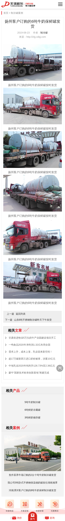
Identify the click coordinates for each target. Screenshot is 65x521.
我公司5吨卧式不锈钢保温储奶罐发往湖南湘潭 (33, 482)
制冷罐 (44, 32)
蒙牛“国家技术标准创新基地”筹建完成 (29, 372)
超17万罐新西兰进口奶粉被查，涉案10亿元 (32, 358)
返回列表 (20, 313)
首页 (5, 13)
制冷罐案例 (17, 13)
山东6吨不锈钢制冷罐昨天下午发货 (33, 319)
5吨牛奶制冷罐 (33, 402)
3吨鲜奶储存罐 (33, 417)
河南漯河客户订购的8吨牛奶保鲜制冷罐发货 (32, 490)
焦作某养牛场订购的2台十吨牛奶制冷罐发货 (32, 475)
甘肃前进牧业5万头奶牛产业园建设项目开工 (32, 337)
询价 (16, 517)
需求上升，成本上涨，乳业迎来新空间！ (30, 351)
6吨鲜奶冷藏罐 (33, 409)
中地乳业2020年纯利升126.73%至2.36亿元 (32, 365)
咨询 (49, 518)
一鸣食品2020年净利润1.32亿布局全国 (29, 344)
